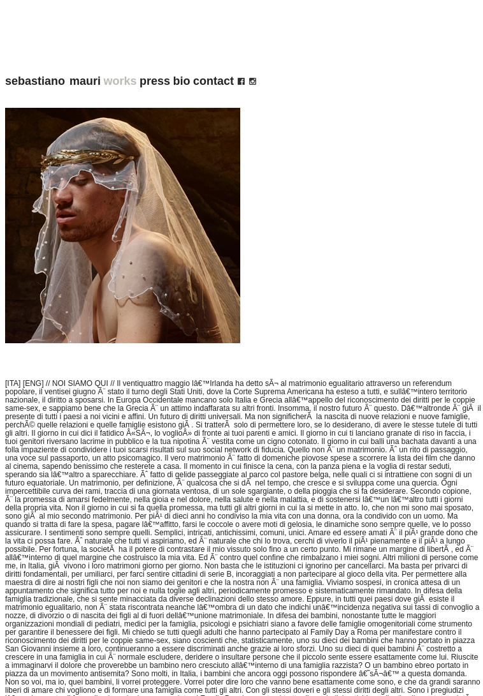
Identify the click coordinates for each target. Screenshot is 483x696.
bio (182, 81)
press (155, 81)
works (120, 81)
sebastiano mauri (53, 81)
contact (213, 81)
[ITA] (12, 383)
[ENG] (33, 383)
